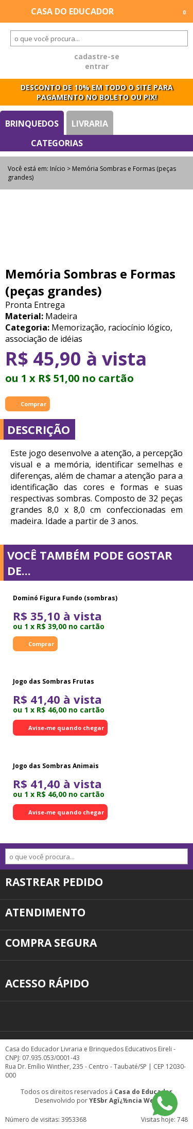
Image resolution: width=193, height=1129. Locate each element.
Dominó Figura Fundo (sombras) (65, 598)
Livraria (90, 123)
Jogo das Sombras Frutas (53, 681)
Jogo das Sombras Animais (56, 765)
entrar (97, 66)
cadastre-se (96, 56)
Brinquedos (32, 123)
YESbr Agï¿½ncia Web (123, 1100)
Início (57, 168)
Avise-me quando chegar (66, 728)
